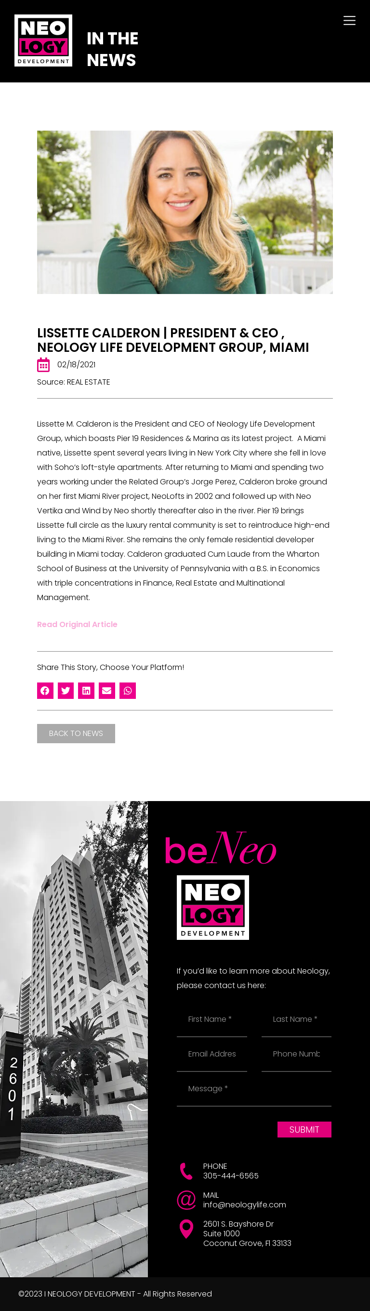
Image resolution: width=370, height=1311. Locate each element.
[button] (45, 690)
